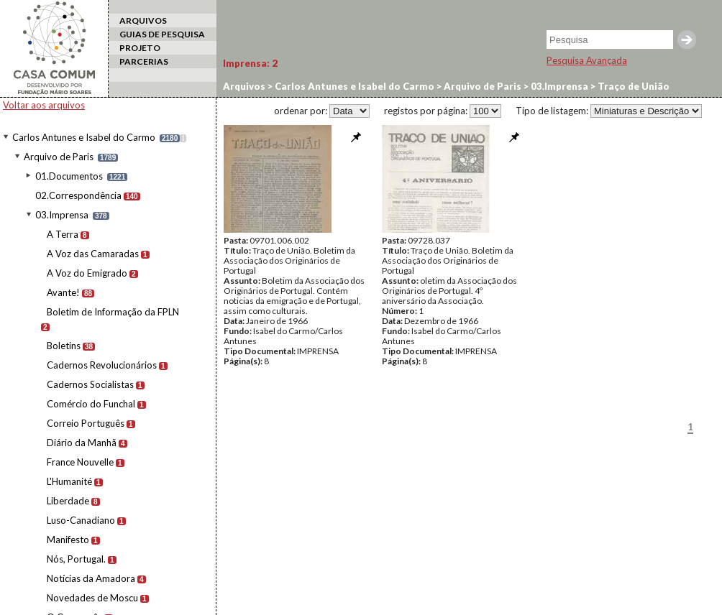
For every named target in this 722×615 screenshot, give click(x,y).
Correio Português (85, 423)
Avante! (63, 292)
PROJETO (139, 47)
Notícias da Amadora (91, 578)
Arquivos (244, 86)
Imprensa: (250, 63)
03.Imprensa (61, 215)
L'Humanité (69, 481)
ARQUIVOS (143, 20)
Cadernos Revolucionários (102, 365)
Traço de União (632, 86)
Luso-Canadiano (81, 520)
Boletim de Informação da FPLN (113, 312)
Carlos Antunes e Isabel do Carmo (83, 137)
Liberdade (68, 501)
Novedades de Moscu (92, 598)
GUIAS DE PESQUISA (162, 34)
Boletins (64, 345)
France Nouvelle (80, 462)
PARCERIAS (143, 61)
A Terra (62, 234)
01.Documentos (69, 176)
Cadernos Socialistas (90, 384)
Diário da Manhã (81, 442)
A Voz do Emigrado (87, 273)
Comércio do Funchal (91, 404)
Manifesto (68, 539)
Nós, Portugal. (76, 559)
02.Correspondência (78, 195)
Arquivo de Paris (58, 156)
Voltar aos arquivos (44, 105)
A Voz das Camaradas (93, 253)
